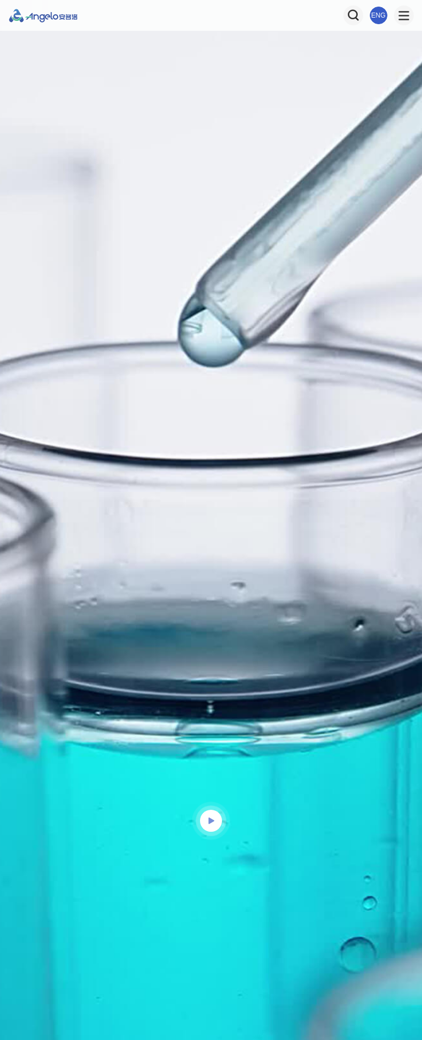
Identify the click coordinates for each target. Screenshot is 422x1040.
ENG (378, 15)
